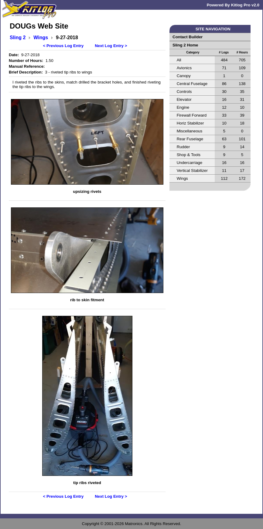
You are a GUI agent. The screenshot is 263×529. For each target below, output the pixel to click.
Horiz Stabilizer (190, 123)
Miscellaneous (189, 131)
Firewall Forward (192, 115)
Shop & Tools (188, 154)
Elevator (184, 99)
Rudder (183, 147)
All (179, 60)
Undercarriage (189, 162)
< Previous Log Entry (63, 45)
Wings (40, 37)
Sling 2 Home (185, 45)
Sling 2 (18, 37)
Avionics (184, 68)
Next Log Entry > (111, 45)
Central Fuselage (192, 83)
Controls (184, 91)
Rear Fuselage (190, 139)
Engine (183, 107)
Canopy (184, 75)
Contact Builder (187, 37)
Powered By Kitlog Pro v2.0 (233, 5)
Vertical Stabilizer (192, 170)
